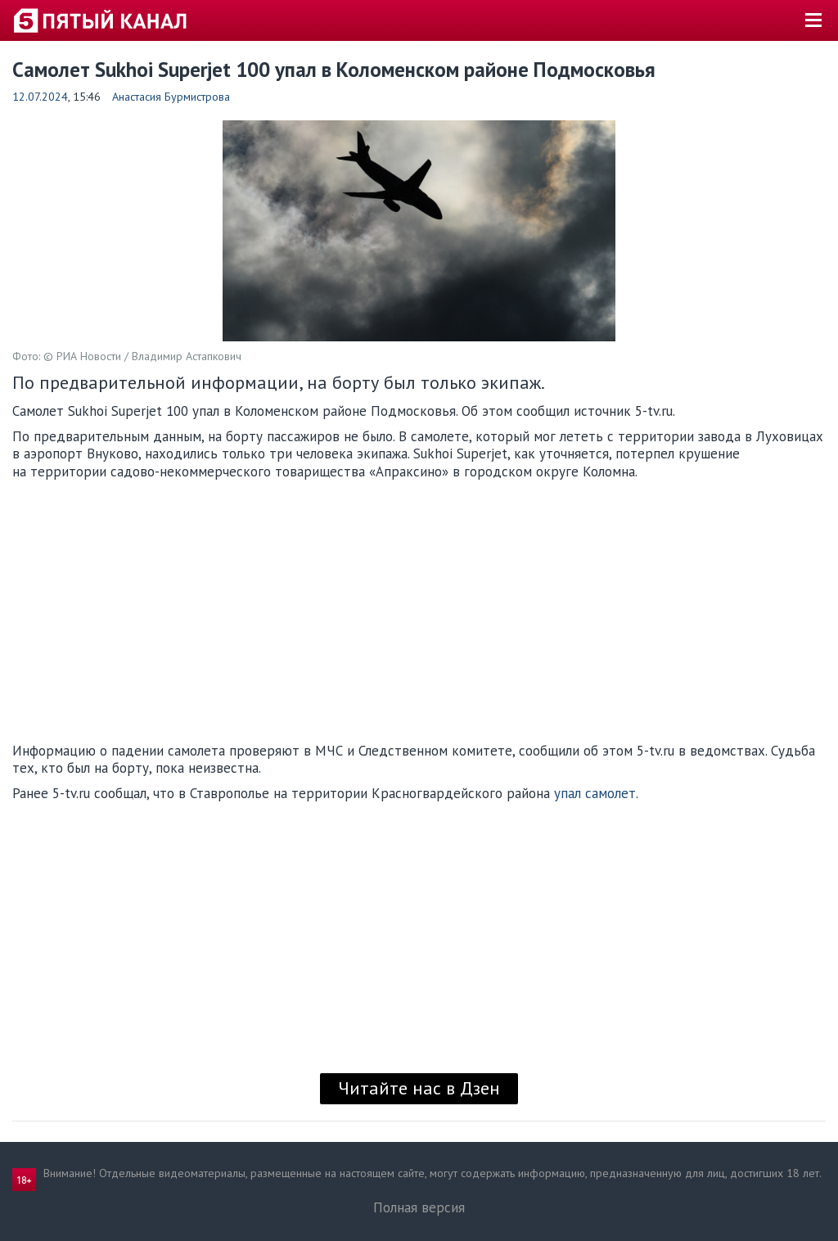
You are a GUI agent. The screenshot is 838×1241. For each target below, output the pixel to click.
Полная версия (419, 1207)
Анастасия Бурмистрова (171, 96)
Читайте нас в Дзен (419, 1087)
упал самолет (595, 793)
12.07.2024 (40, 96)
